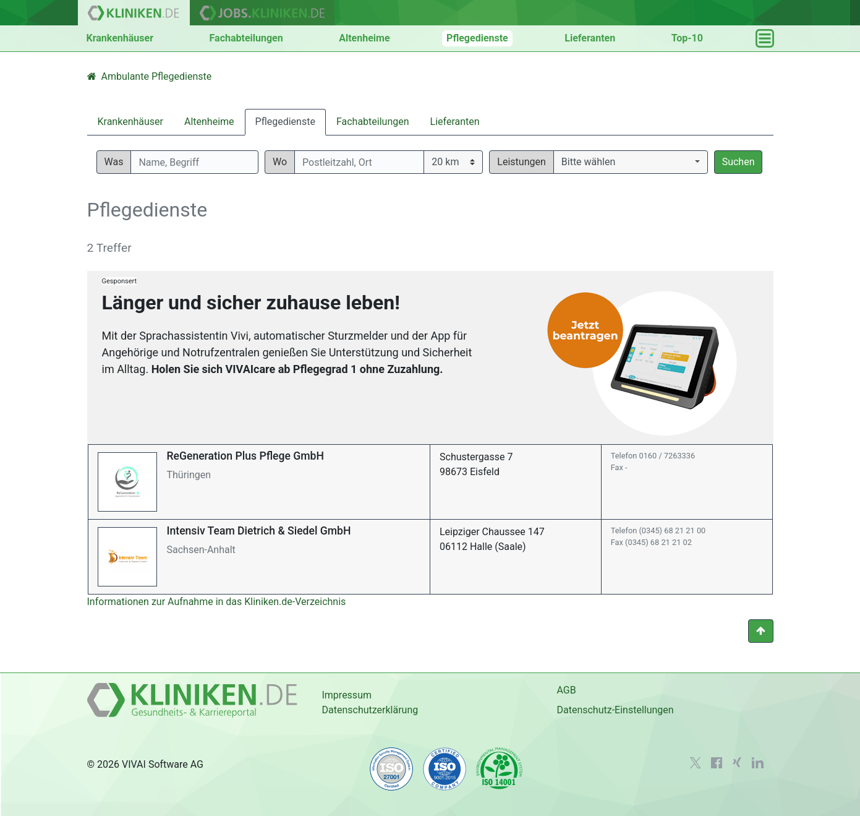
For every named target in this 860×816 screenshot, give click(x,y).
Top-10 (687, 38)
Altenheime (364, 38)
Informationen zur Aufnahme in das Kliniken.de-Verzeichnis (216, 602)
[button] (630, 162)
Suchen (738, 162)
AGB (566, 690)
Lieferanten (589, 38)
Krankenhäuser (120, 38)
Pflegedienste (477, 38)
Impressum (346, 695)
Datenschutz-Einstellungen (614, 710)
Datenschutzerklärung (369, 710)
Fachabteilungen (246, 38)
